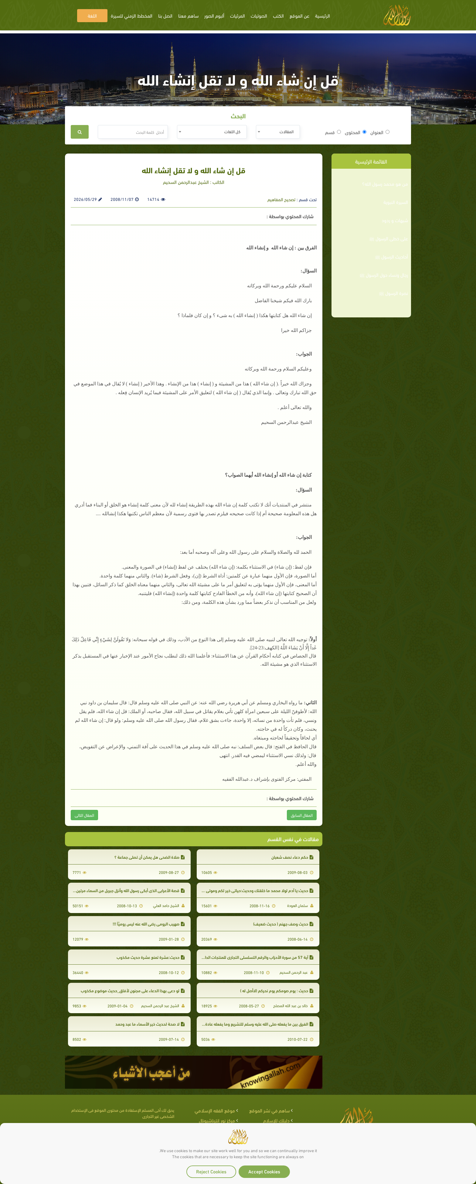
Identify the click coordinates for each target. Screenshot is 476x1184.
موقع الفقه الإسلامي (215, 1110)
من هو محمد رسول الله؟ (385, 183)
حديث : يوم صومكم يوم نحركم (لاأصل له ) (276, 990)
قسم (333, 132)
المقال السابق (302, 815)
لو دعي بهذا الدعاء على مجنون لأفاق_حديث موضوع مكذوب (133, 990)
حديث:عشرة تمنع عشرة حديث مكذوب (151, 957)
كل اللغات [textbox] (232, 131)
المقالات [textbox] (287, 131)
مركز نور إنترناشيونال (217, 1120)
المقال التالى (84, 815)
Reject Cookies (211, 1171)
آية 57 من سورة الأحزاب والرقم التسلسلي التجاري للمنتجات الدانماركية (253, 957)
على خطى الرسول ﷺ (388, 238)
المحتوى (355, 132)
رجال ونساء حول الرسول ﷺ (383, 274)
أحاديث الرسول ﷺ (391, 256)
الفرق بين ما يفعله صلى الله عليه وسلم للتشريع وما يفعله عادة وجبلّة (254, 1023)
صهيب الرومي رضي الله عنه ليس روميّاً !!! (149, 923)
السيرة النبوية (395, 202)
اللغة (92, 15)
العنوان (379, 132)
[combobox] (278, 132)
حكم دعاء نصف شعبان (292, 857)
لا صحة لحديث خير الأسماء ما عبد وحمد (150, 1023)
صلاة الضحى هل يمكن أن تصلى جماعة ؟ (149, 857)
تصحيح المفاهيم (281, 199)
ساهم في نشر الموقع (269, 1110)
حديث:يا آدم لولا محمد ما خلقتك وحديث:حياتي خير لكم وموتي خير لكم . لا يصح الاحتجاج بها (235, 890)
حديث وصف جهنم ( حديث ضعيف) (283, 923)
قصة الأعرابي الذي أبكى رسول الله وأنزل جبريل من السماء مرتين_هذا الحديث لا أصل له (112, 890)
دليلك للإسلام (276, 1120)
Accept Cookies (264, 1171)
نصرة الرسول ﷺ (393, 293)
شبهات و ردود (395, 220)
